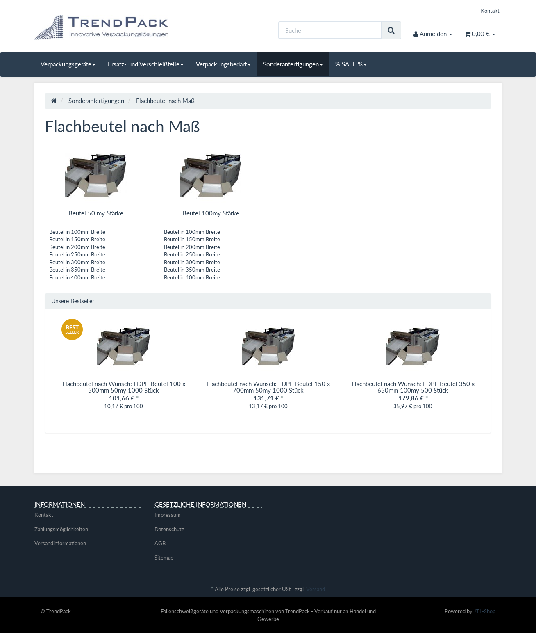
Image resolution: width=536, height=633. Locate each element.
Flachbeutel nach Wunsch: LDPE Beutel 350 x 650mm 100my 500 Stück (413, 387)
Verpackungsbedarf (223, 64)
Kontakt (490, 10)
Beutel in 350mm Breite (77, 269)
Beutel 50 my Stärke (95, 213)
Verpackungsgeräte (68, 64)
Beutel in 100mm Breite (77, 232)
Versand (315, 589)
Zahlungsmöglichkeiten (61, 529)
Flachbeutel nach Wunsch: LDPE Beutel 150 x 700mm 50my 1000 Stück (268, 387)
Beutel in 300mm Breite (77, 262)
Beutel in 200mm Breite (77, 247)
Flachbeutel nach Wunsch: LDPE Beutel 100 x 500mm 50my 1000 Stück (123, 387)
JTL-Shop (484, 611)
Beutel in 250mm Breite (77, 254)
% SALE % (351, 64)
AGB (160, 543)
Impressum (167, 515)
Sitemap (163, 557)
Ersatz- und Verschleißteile (146, 64)
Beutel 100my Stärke (210, 213)
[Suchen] (330, 30)
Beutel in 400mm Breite (77, 277)
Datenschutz (169, 529)
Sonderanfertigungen (293, 64)
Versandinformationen (60, 543)
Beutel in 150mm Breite (77, 239)
